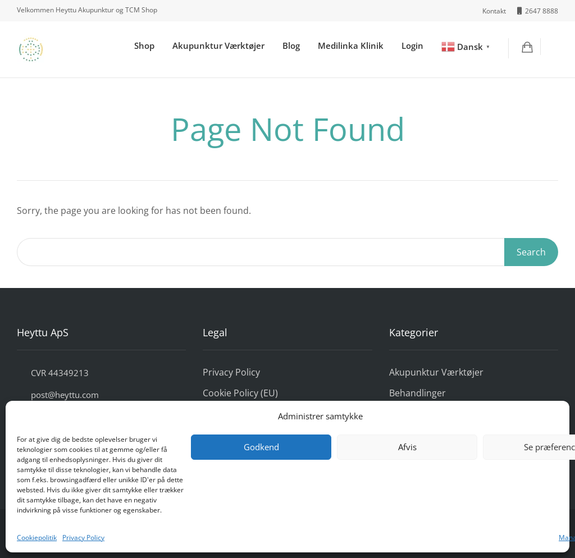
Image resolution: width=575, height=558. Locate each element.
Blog (291, 45)
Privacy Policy (83, 537)
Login (412, 45)
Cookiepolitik (37, 537)
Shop (144, 45)
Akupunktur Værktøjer (218, 45)
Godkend (261, 446)
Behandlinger (417, 393)
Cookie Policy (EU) (240, 393)
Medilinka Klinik (351, 45)
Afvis (407, 446)
